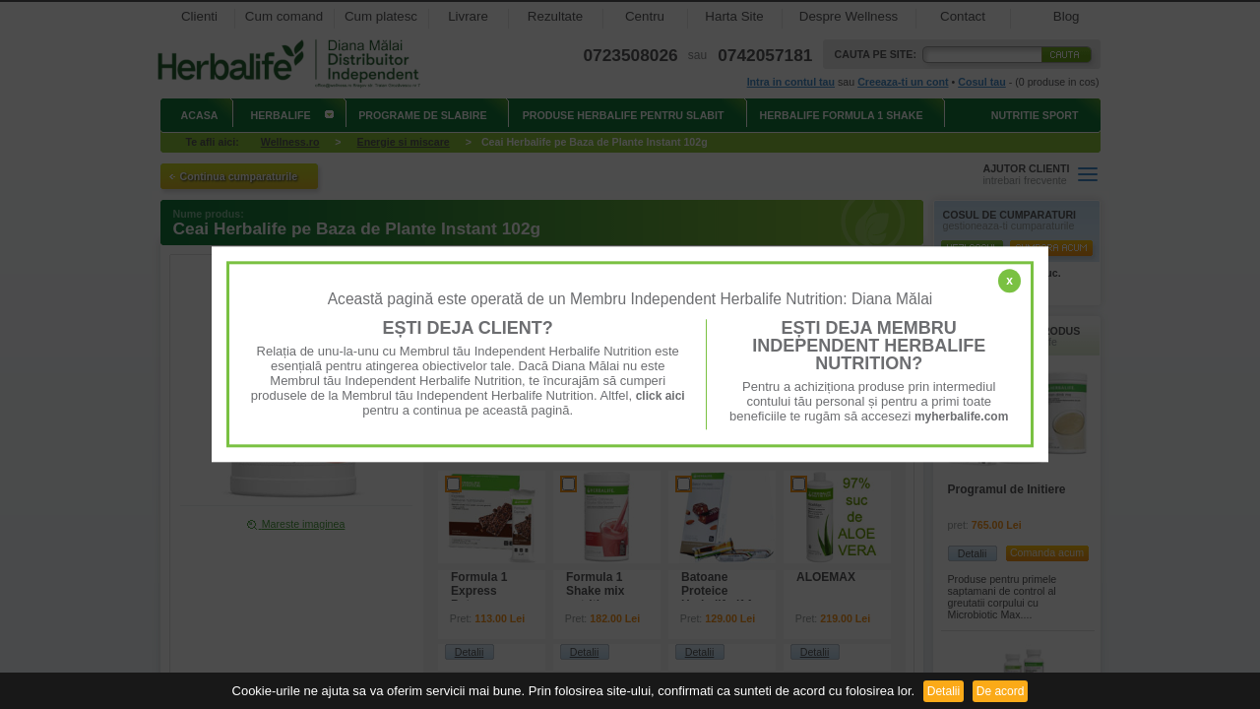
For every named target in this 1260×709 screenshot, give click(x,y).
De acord (1000, 691)
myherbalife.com (961, 416)
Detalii (943, 691)
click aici (660, 396)
